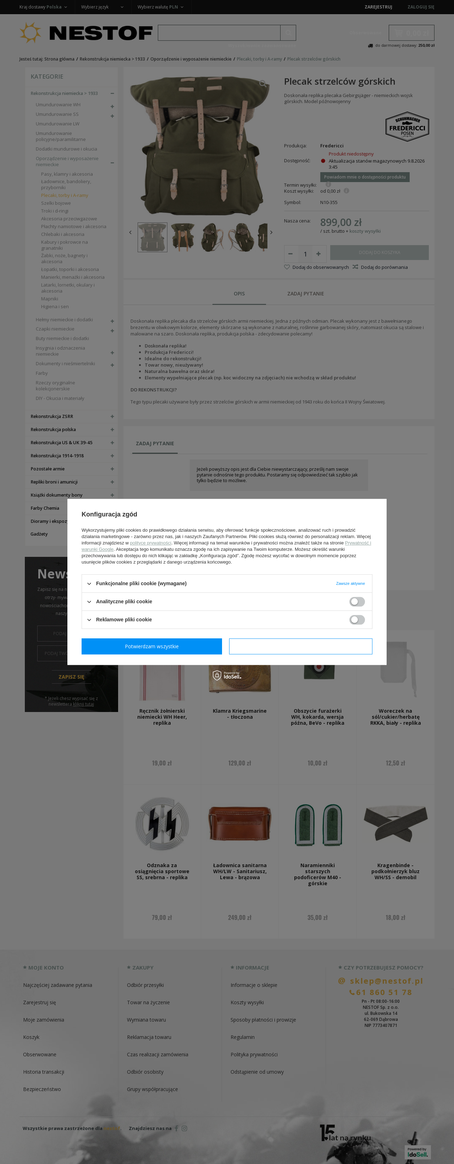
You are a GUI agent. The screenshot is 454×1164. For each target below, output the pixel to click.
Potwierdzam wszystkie (302, 646)
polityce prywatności (150, 543)
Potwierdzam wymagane (153, 646)
